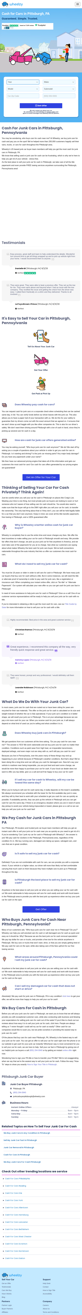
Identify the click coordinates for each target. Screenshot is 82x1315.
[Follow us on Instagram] (52, 1302)
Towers (4, 1301)
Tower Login (6, 1305)
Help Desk (46, 1269)
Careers (46, 1291)
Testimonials (6, 1273)
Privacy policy (20, 1308)
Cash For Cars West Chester (18, 1222)
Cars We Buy (6, 1276)
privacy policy (51, 112)
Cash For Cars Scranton (16, 1229)
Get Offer (41, 105)
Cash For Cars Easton (15, 1244)
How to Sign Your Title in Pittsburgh (42, 1050)
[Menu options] (77, 4)
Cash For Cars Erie (13, 1178)
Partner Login (7, 1291)
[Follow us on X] (48, 1302)
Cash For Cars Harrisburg (16, 1200)
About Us (46, 1294)
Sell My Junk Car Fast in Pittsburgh (20, 1126)
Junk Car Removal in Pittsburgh (19, 1133)
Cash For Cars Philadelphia (17, 1164)
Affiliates (5, 1298)
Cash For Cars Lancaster (16, 1207)
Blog (3, 1283)
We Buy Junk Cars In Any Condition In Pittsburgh (27, 1118)
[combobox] (23, 82)
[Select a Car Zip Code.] (23, 95)
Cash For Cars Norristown (17, 1236)
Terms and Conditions (51, 1298)
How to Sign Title (49, 1276)
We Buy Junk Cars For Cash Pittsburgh (22, 1147)
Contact (45, 1273)
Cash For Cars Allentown (16, 1193)
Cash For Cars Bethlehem (17, 1215)
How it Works (6, 1279)
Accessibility (47, 1279)
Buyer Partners (7, 1294)
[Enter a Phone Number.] (59, 95)
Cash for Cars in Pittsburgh (17, 1140)
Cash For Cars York (14, 1186)
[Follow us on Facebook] (44, 1302)
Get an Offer (6, 1269)
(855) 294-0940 (36, 1036)
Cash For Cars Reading (15, 1171)
